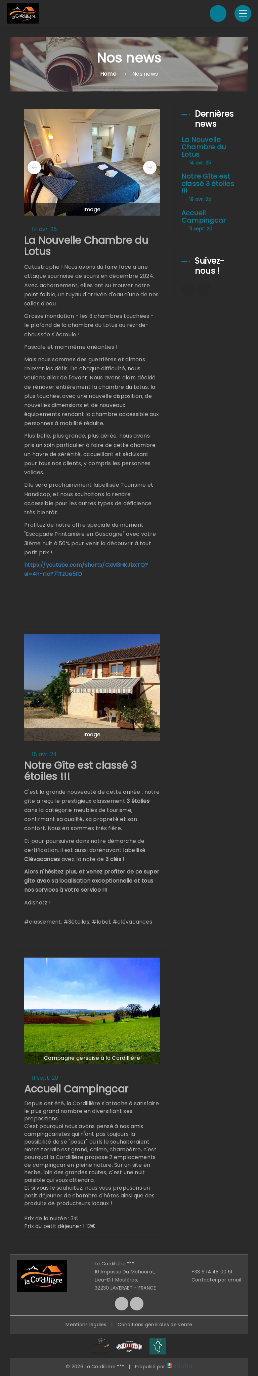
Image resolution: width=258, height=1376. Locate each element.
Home (108, 74)
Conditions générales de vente (155, 1324)
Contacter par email (212, 1279)
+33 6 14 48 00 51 (208, 1271)
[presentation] (34, 167)
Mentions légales (86, 1324)
